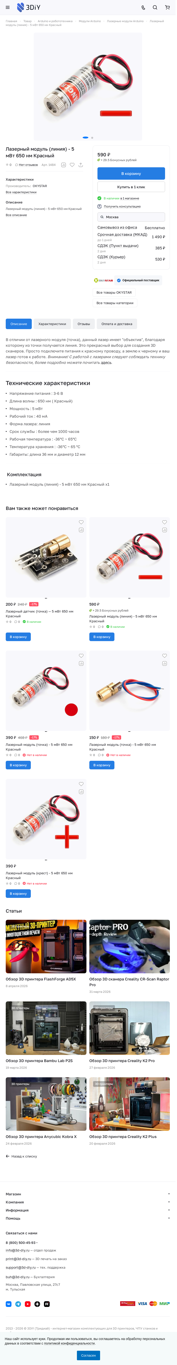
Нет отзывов (26, 165)
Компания (15, 1202)
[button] (85, 137)
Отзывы (84, 324)
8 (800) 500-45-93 (20, 1243)
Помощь (13, 1218)
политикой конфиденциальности (69, 1343)
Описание (19, 324)
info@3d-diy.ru (17, 1250)
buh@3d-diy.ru (17, 1277)
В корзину (131, 173)
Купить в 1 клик (131, 187)
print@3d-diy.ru (18, 1259)
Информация (17, 1210)
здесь (106, 362)
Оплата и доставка (117, 324)
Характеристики (52, 324)
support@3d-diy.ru (21, 1267)
